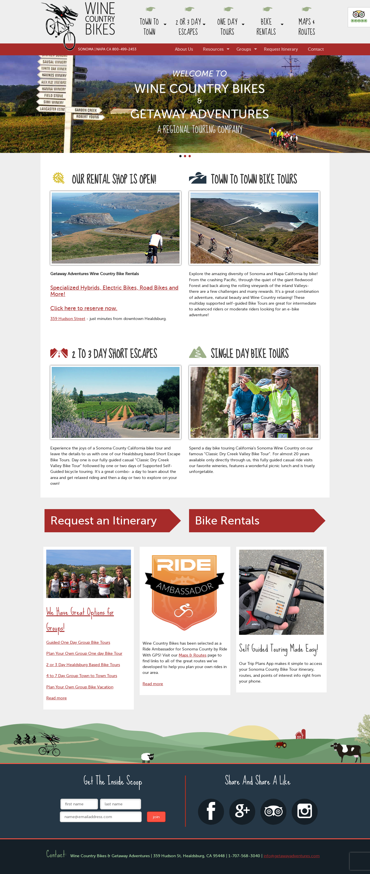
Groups (243, 49)
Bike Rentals (266, 27)
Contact (316, 49)
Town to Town (149, 27)
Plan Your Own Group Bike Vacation (79, 687)
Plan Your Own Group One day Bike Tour (84, 653)
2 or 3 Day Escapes (188, 27)
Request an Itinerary (103, 520)
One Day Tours (227, 27)
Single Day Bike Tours (238, 354)
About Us (184, 49)
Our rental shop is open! (103, 180)
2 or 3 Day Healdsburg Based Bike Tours (83, 665)
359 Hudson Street (67, 319)
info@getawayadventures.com (292, 856)
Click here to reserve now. (83, 308)
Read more (56, 698)
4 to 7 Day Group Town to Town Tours (81, 676)
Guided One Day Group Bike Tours (78, 642)
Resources (213, 49)
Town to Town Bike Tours (243, 180)
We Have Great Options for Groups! (80, 619)
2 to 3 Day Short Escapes (103, 354)
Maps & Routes (307, 27)
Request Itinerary (281, 49)
